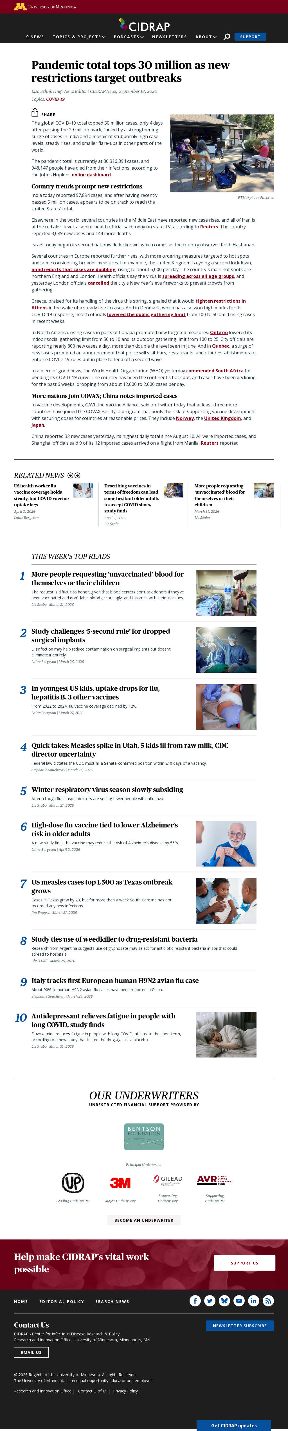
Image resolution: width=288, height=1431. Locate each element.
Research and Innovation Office (42, 1392)
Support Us (244, 1264)
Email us (31, 1354)
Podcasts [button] (127, 36)
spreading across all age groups (198, 276)
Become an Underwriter (144, 1222)
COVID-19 (55, 99)
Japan (38, 425)
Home (21, 1303)
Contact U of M (92, 1392)
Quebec (220, 346)
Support (250, 36)
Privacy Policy (125, 1392)
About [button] (203, 36)
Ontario (219, 332)
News (37, 36)
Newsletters (169, 36)
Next (77, 475)
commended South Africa (215, 371)
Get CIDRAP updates (234, 1425)
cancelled (98, 283)
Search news (112, 1303)
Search (226, 37)
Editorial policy (61, 1303)
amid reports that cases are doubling (74, 269)
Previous (70, 475)
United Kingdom (222, 418)
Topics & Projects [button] (77, 36)
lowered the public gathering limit (146, 314)
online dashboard (91, 175)
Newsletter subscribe (240, 1327)
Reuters (209, 227)
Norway (185, 418)
